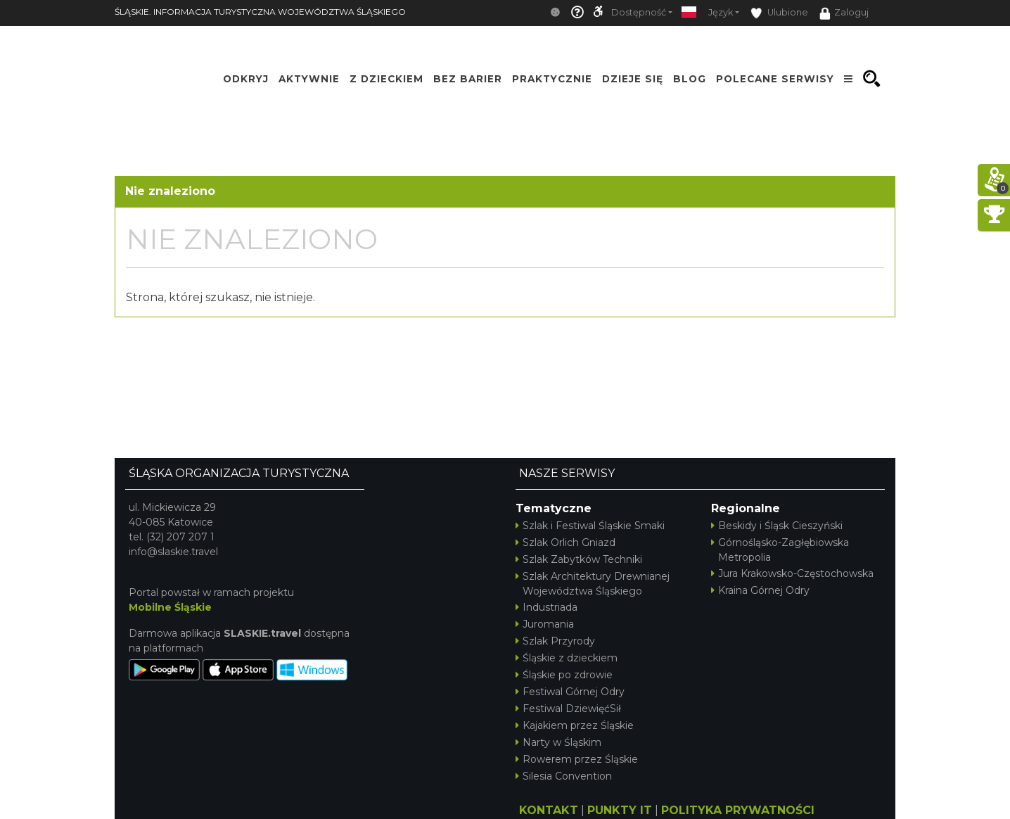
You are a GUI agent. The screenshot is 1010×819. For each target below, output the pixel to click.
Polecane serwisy (775, 78)
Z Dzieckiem (386, 78)
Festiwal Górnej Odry (570, 691)
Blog (689, 78)
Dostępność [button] (638, 12)
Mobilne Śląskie (170, 607)
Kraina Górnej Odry (760, 590)
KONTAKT (548, 810)
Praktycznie (552, 78)
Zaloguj (844, 13)
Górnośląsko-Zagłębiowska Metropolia (780, 550)
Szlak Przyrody (555, 641)
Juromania (545, 624)
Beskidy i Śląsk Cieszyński (777, 525)
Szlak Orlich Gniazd (565, 542)
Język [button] (720, 12)
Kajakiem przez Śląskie (575, 725)
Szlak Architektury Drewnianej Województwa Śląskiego (593, 583)
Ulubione (779, 13)
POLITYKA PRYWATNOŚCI (737, 810)
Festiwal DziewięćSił (568, 708)
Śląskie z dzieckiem (567, 658)
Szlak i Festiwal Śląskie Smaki (590, 525)
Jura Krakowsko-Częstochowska (792, 573)
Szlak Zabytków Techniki (579, 559)
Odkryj (246, 78)
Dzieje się (632, 78)
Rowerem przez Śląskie (577, 759)
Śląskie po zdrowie (564, 674)
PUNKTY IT (619, 810)
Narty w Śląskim (558, 742)
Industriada (546, 607)
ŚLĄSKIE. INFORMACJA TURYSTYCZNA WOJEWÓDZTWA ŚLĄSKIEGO (260, 11)
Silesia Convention (564, 776)
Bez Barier (467, 78)
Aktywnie (309, 78)
